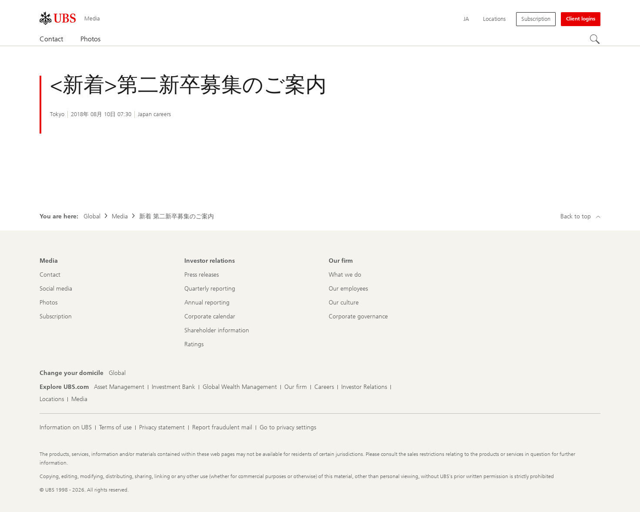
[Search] (595, 39)
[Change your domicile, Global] (117, 373)
